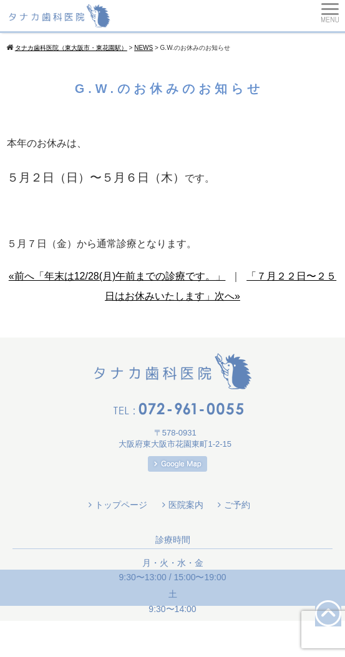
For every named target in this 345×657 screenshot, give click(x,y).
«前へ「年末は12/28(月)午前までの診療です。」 (117, 276)
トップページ (121, 505)
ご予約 (237, 505)
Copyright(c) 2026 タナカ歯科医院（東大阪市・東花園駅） (172, 638)
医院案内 (185, 505)
